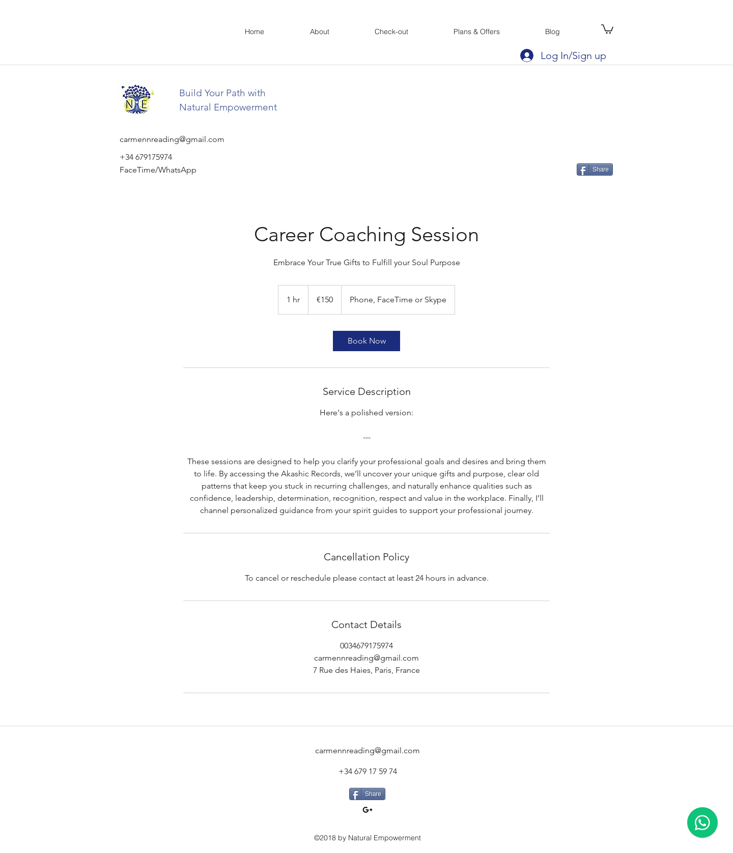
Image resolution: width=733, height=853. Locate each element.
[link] (366, 341)
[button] (607, 28)
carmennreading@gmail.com (367, 750)
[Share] (595, 169)
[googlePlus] (367, 810)
